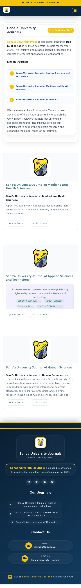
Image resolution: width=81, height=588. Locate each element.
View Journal (17, 223)
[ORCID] (52, 482)
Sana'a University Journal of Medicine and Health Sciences (34, 514)
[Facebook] (29, 482)
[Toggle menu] (75, 10)
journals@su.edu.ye (45, 547)
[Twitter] (36, 482)
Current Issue (41, 223)
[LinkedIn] (44, 482)
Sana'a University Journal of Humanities (35, 522)
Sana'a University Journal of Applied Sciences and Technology (33, 504)
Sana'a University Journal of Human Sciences (39, 367)
